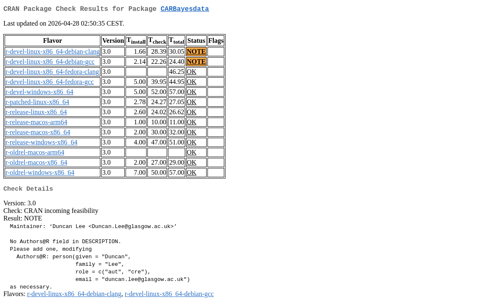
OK (192, 73)
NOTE (196, 53)
